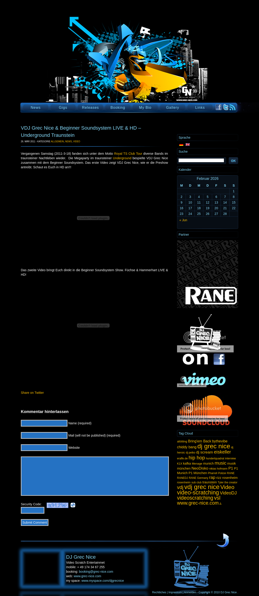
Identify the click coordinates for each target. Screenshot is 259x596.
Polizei (222, 473)
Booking (117, 107)
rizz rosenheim (226, 478)
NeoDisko (200, 468)
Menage (197, 463)
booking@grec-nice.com (96, 571)
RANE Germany (198, 478)
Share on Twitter (32, 392)
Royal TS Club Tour (128, 153)
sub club (197, 482)
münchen (184, 468)
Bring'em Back (199, 441)
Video (76, 141)
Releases (90, 107)
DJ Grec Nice (75, 66)
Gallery (172, 107)
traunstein (209, 482)
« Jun (183, 220)
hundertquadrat (215, 458)
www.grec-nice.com (198, 503)
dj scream (204, 452)
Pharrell (212, 473)
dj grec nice (213, 446)
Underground (122, 158)
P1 (230, 468)
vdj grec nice (202, 486)
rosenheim (184, 482)
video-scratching (198, 492)
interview (230, 458)
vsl (217, 498)
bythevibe (220, 441)
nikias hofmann (218, 468)
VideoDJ (228, 492)
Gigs (63, 107)
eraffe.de (182, 458)
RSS (233, 107)
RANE (231, 473)
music (220, 463)
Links (200, 107)
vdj (180, 487)
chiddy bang (187, 447)
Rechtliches (159, 592)
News (36, 107)
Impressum (175, 592)
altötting (182, 441)
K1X (179, 463)
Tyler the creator (227, 482)
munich (208, 463)
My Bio (145, 107)
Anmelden (190, 592)
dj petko (190, 452)
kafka (187, 463)
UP (223, 540)
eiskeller (222, 451)
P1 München (198, 473)
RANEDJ (182, 478)
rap (212, 477)
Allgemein (57, 141)
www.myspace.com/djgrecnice (103, 580)
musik (231, 463)
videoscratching (195, 498)
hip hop (197, 458)
